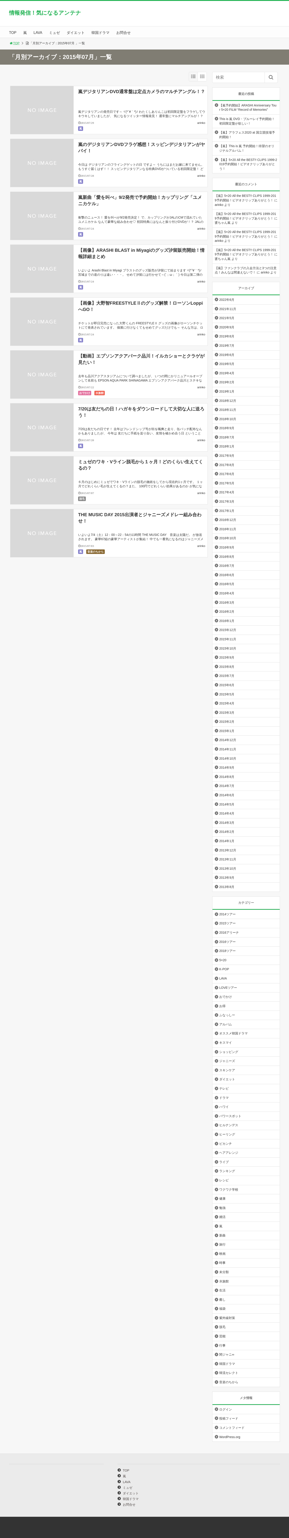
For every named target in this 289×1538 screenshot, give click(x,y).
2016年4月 (226, 593)
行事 (222, 1345)
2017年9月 (226, 455)
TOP (12, 33)
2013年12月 (227, 850)
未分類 (224, 1272)
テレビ (224, 1088)
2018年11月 (227, 410)
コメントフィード (232, 1428)
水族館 (100, 393)
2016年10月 (227, 538)
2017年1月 (226, 511)
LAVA (38, 33)
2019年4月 (226, 373)
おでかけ (84, 393)
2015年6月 (226, 685)
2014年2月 (226, 832)
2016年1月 (226, 621)
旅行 (222, 1244)
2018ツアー (227, 951)
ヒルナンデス (228, 1125)
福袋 (222, 1308)
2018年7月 (226, 437)
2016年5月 (226, 584)
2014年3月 (226, 822)
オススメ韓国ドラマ (233, 1033)
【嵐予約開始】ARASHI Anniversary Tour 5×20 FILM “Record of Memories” (247, 108)
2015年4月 (226, 703)
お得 (222, 1006)
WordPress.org (229, 1437)
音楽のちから (95, 551)
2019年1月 (226, 391)
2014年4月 (226, 813)
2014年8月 (226, 777)
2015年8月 (226, 667)
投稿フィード (228, 1418)
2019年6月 (226, 355)
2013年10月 (227, 868)
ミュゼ (54, 33)
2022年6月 (226, 299)
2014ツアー (227, 914)
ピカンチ (225, 1143)
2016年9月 (226, 547)
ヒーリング (227, 1134)
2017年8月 (226, 465)
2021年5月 (226, 318)
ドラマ (224, 1098)
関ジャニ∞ (226, 1354)
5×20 (222, 960)
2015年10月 (227, 648)
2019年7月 (226, 345)
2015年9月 (226, 657)
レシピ (224, 1180)
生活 (222, 1290)
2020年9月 (226, 327)
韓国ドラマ (100, 33)
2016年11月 (227, 529)
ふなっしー (227, 1015)
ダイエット (76, 33)
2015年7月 (226, 676)
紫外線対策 (227, 1318)
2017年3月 (226, 501)
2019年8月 (226, 336)
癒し (222, 1299)
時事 (222, 1263)
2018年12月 (227, 401)
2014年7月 (226, 786)
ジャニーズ (227, 1061)
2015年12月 (227, 630)
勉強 (222, 1208)
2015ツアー (227, 923)
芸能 (222, 1336)
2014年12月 (227, 740)
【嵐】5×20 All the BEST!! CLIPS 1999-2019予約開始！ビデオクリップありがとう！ (248, 164)
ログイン (225, 1409)
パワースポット (230, 1116)
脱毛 (82, 498)
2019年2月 (226, 382)
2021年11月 (227, 309)
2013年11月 (227, 859)
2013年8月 (226, 887)
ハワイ (224, 1107)
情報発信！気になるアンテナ (45, 13)
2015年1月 (226, 731)
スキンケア (227, 1070)
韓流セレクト (228, 1373)
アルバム (225, 1024)
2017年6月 (226, 474)
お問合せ (123, 33)
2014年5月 (226, 804)
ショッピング (228, 1052)
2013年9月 (226, 877)
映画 (222, 1253)
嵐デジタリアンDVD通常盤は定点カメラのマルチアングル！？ (141, 91)
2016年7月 (226, 566)
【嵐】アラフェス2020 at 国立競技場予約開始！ (247, 135)
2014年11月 (227, 749)
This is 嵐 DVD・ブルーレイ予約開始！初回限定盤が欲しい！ (247, 121)
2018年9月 (226, 428)
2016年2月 (226, 611)
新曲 (222, 1235)
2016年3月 (226, 602)
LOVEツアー (228, 987)
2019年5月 (226, 364)
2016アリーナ (229, 932)
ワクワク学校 (228, 1189)
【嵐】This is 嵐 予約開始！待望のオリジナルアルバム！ (246, 148)
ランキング (227, 1171)
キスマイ (225, 1042)
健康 (222, 1198)
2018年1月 (226, 446)
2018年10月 (227, 419)
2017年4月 (226, 492)
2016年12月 (227, 520)
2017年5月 (226, 483)
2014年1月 (226, 841)
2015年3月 (226, 712)
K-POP (224, 969)
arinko (201, 123)
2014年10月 (227, 758)
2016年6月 (226, 575)
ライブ (224, 1162)
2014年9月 (226, 767)
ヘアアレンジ (228, 1152)
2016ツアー (227, 942)
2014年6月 (226, 795)
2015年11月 (227, 639)
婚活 (222, 1217)
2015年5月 (226, 694)
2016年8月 (226, 556)
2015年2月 (226, 721)
